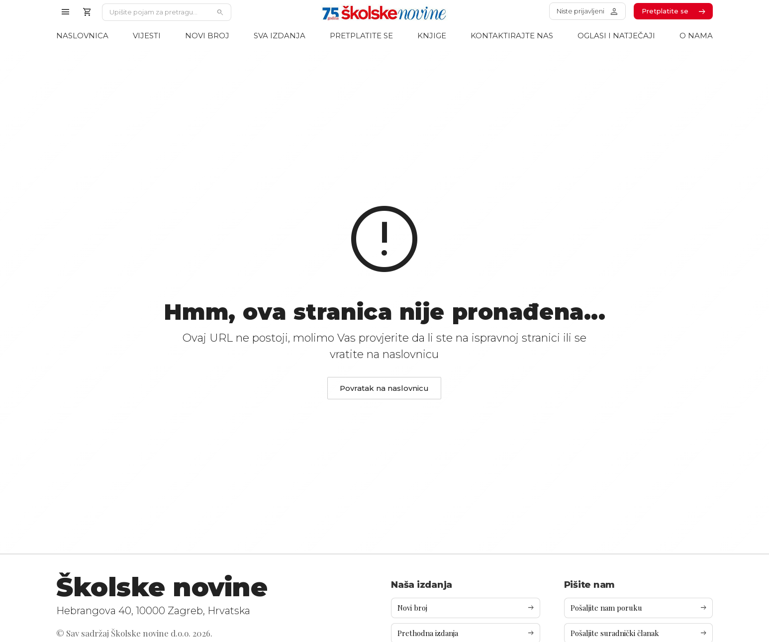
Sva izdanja (279, 35)
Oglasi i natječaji (616, 35)
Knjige (431, 35)
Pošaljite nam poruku (639, 608)
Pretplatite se (361, 35)
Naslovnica (82, 35)
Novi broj (207, 35)
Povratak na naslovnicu (384, 388)
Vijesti (147, 35)
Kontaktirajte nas (512, 35)
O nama (696, 35)
